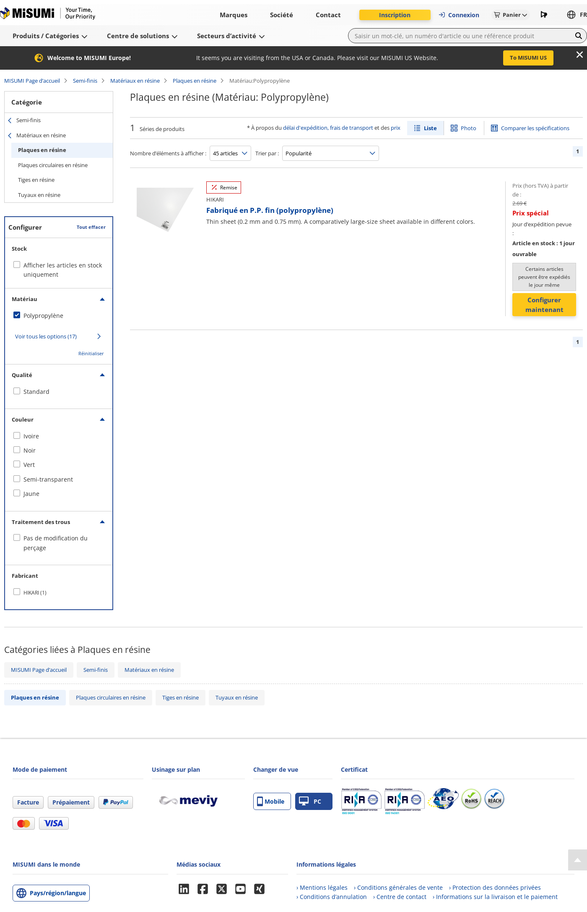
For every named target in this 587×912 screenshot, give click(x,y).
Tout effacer (91, 227)
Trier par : (267, 153)
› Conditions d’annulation (331, 897)
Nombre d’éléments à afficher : (168, 153)
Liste (430, 128)
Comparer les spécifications (535, 128)
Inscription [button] (394, 15)
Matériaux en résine (135, 80)
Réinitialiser (91, 353)
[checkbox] (58, 315)
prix (395, 127)
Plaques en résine (194, 80)
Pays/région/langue (58, 893)
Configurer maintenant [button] (544, 305)
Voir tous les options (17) (46, 336)
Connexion (458, 15)
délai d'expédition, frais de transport (328, 127)
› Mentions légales (322, 887)
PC (310, 801)
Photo (468, 128)
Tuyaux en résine (39, 195)
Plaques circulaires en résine (53, 165)
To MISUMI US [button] (528, 57)
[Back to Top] (577, 859)
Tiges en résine (36, 179)
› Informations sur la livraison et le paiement (495, 897)
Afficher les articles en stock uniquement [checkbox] (62, 269)
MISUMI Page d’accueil (32, 80)
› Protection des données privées (495, 887)
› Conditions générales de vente (398, 887)
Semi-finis (85, 80)
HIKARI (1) (35, 592)
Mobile (270, 801)
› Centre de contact (399, 897)
